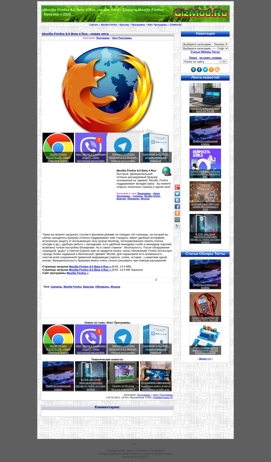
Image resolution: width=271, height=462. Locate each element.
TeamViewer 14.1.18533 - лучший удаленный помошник (155, 157)
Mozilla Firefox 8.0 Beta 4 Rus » (90, 266)
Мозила (145, 198)
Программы (138, 24)
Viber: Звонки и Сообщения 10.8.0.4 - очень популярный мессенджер (91, 157)
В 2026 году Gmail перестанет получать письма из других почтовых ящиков (205, 238)
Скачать (94, 24)
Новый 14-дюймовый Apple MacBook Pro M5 (205, 109)
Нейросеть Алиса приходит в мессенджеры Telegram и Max (205, 174)
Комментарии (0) (163, 397)
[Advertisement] (78, 199)
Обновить (133, 198)
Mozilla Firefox (109, 24)
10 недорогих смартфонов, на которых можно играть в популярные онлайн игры (156, 386)
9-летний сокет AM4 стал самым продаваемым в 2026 (205, 207)
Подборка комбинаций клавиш (205, 142)
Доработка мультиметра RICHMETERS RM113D (205, 318)
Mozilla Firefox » (78, 273)
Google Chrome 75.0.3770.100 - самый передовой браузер (58, 157)
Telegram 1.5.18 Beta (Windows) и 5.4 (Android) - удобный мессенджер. (123, 157)
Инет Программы (157, 24)
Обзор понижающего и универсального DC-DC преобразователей (205, 350)
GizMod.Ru (176, 24)
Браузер (124, 24)
